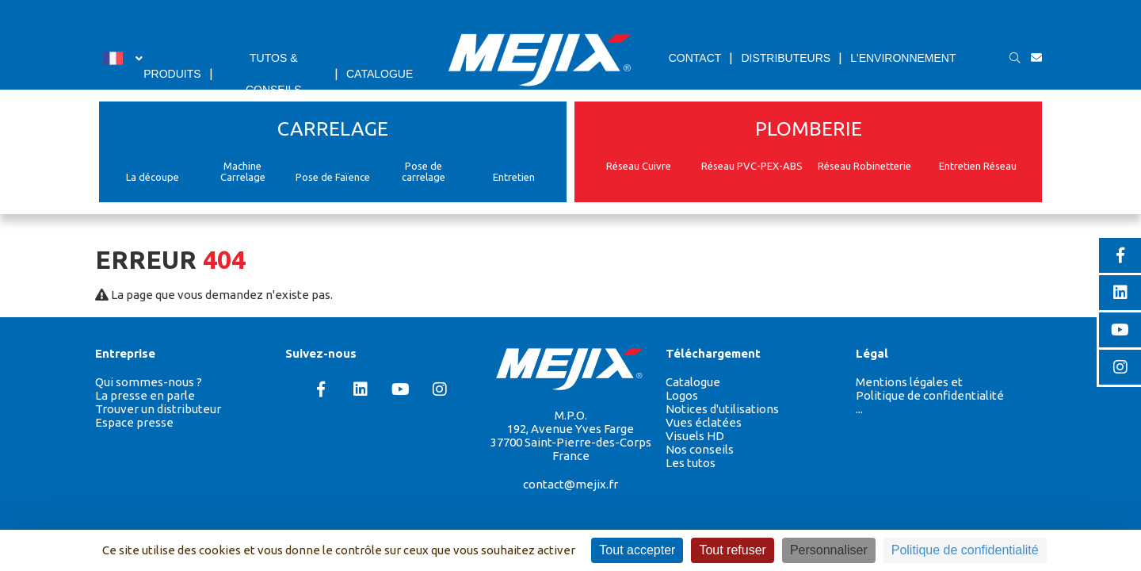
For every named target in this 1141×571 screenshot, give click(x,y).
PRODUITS (171, 73)
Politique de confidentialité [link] (965, 550)
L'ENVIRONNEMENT (903, 58)
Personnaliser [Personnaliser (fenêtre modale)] (829, 550)
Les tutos (691, 462)
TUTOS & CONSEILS (274, 74)
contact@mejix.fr (570, 484)
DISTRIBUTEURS (785, 58)
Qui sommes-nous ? (148, 382)
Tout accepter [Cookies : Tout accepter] (637, 550)
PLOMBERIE (808, 128)
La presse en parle (145, 395)
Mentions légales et (909, 382)
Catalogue (693, 382)
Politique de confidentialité (930, 395)
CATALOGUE (379, 73)
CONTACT (695, 58)
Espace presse (134, 422)
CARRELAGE (332, 128)
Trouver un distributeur (158, 409)
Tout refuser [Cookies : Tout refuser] (732, 550)
